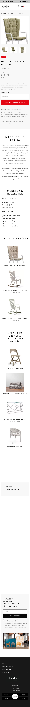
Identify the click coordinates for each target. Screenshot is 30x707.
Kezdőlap (3, 13)
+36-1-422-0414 (16, 688)
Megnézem (8, 493)
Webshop (24, 1)
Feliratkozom (15, 616)
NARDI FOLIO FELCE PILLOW (15, 13)
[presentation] (27, 50)
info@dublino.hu (16, 690)
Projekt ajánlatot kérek (15, 102)
